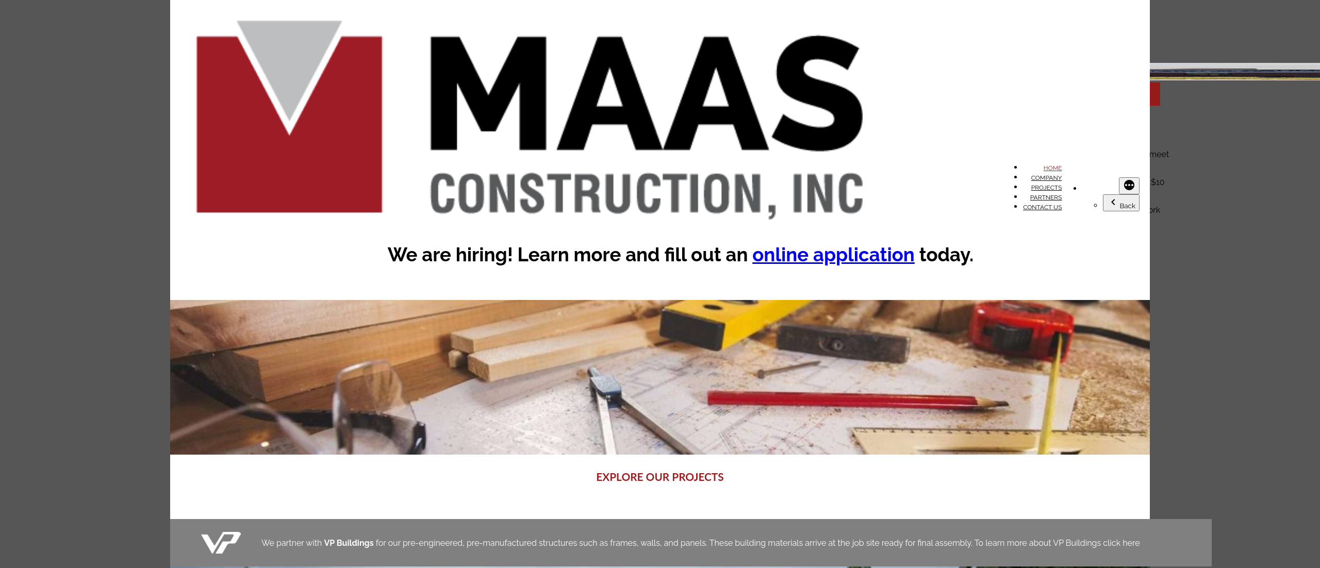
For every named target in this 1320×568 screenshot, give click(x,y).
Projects (1046, 187)
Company (1046, 177)
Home (1053, 168)
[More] (1129, 185)
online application (833, 255)
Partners (1046, 197)
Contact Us (1042, 207)
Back (1121, 203)
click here (1121, 543)
